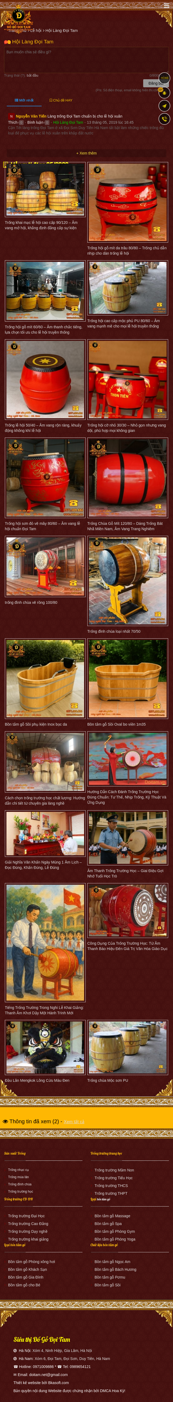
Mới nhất (24, 100)
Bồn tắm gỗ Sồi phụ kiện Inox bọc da (36, 724)
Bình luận (35, 122)
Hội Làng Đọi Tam (68, 122)
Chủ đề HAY (61, 100)
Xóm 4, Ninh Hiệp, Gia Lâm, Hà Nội (62, 1350)
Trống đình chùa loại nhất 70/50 (113, 631)
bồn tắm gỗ (103, 1199)
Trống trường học (20, 1191)
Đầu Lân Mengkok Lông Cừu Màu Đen (37, 1080)
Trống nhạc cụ (18, 1170)
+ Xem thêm (86, 153)
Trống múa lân (18, 1177)
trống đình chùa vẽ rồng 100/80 (31, 602)
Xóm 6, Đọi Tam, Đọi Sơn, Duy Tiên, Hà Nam (72, 1358)
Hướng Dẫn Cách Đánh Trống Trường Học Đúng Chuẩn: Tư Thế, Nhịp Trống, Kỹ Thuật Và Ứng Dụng (126, 797)
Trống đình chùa (19, 1184)
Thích (12, 122)
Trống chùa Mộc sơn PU (107, 1080)
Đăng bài (156, 83)
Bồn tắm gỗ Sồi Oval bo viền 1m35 (116, 724)
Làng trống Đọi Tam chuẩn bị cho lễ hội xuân (85, 116)
